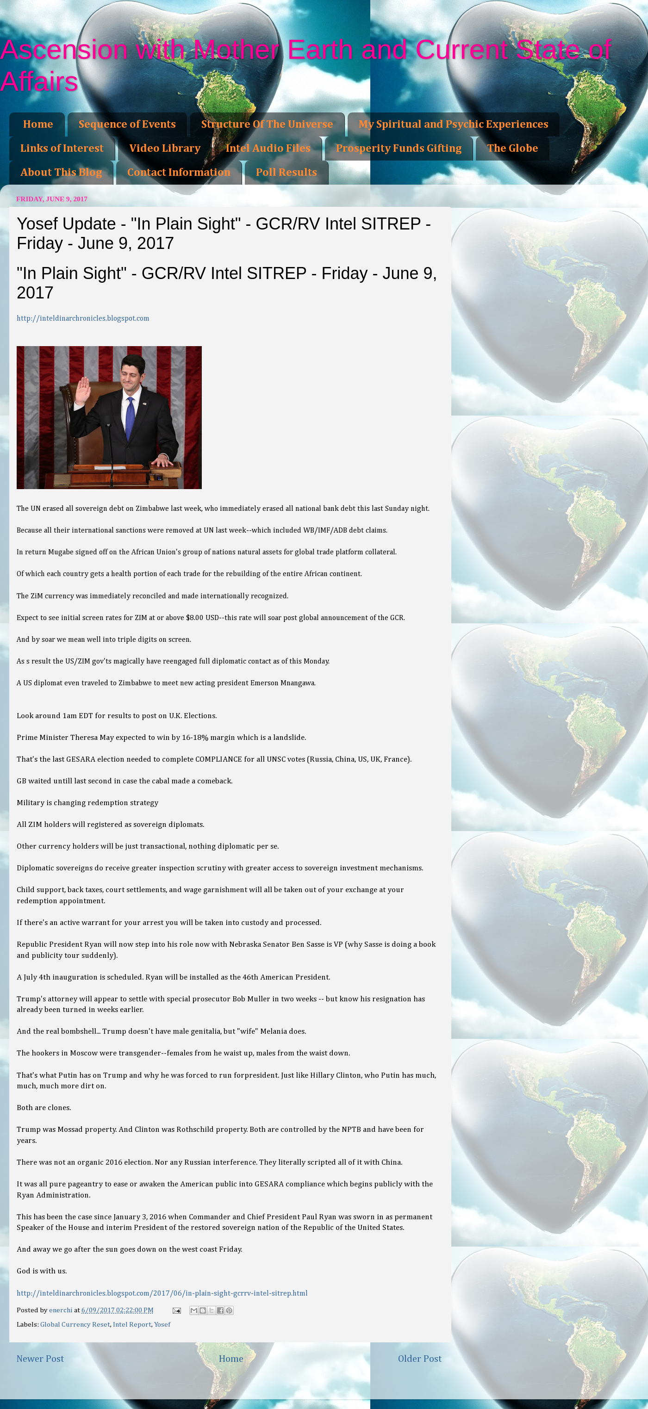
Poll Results (286, 172)
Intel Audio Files (268, 148)
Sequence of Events (127, 124)
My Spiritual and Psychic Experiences (453, 124)
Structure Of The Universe (267, 124)
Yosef (162, 1324)
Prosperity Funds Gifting (398, 148)
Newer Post (40, 1359)
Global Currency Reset (75, 1324)
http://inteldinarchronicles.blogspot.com (83, 319)
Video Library (164, 148)
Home (38, 124)
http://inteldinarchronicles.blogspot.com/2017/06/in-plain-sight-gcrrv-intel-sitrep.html (162, 1293)
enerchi (61, 1310)
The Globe (512, 148)
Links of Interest (62, 148)
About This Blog (61, 172)
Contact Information (179, 172)
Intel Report (132, 1324)
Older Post (420, 1359)
